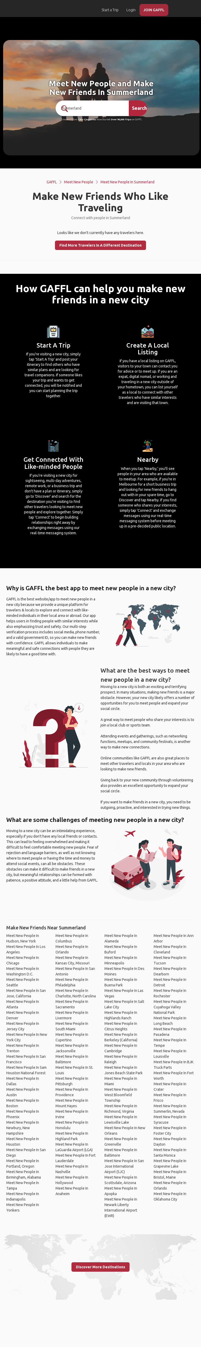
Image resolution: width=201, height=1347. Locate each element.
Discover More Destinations (100, 1267)
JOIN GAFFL (153, 10)
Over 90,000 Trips (121, 119)
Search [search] (139, 108)
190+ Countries (87, 119)
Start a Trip (110, 10)
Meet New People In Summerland (127, 182)
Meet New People (78, 182)
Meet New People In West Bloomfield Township (120, 1094)
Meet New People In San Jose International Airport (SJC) (124, 1166)
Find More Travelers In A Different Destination (100, 245)
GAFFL (52, 182)
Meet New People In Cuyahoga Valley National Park (170, 1007)
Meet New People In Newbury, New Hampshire (22, 1127)
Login (131, 10)
